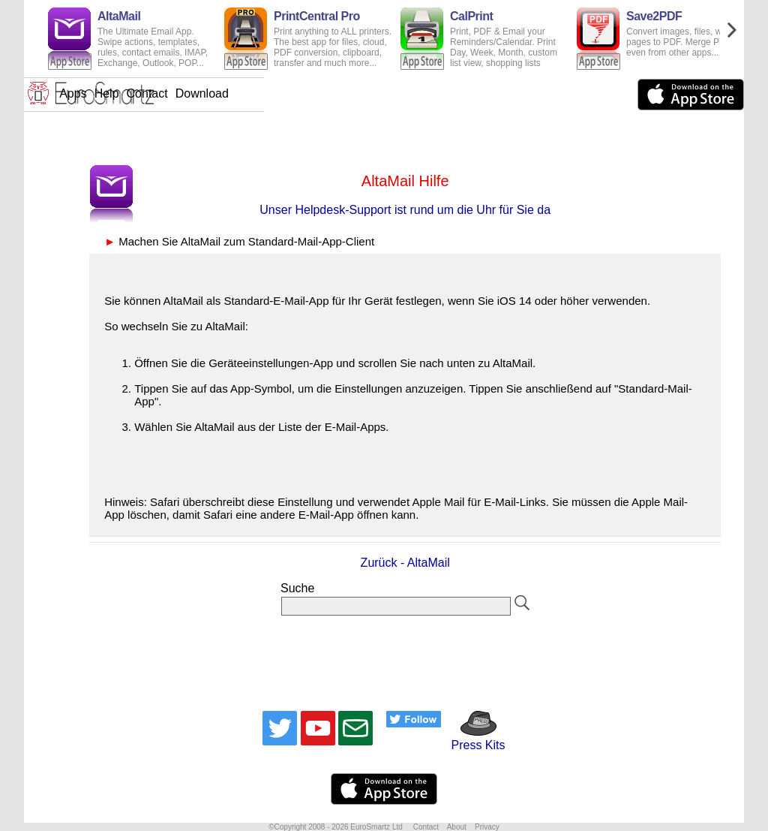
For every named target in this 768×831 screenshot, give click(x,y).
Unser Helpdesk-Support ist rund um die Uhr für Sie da (405, 209)
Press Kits (473, 738)
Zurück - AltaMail (405, 562)
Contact (387, 93)
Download (442, 93)
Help (346, 93)
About (456, 827)
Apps (312, 93)
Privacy (487, 827)
